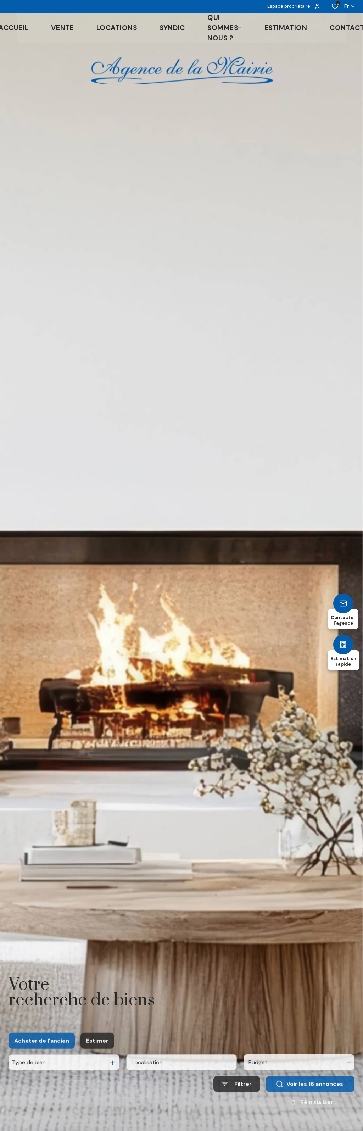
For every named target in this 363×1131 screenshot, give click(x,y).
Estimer (97, 1060)
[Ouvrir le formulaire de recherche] (236, 1104)
